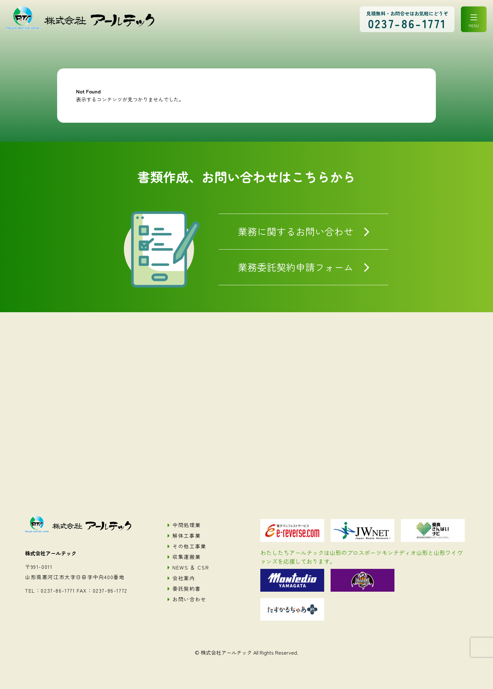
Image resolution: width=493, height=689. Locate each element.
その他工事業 (189, 546)
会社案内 (183, 578)
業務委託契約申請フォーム (295, 267)
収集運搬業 (186, 557)
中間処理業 (186, 525)
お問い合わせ (189, 599)
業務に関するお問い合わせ (295, 231)
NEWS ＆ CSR (190, 567)
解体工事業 (186, 535)
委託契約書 (186, 588)
